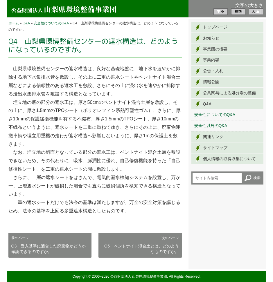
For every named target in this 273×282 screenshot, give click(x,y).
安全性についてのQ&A (51, 23)
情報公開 (211, 81)
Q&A (26, 23)
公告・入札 (213, 70)
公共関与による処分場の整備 (229, 93)
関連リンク (213, 136)
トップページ (215, 27)
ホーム (13, 23)
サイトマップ (215, 147)
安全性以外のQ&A (210, 125)
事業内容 (211, 59)
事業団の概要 (215, 49)
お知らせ (211, 38)
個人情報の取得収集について (229, 158)
